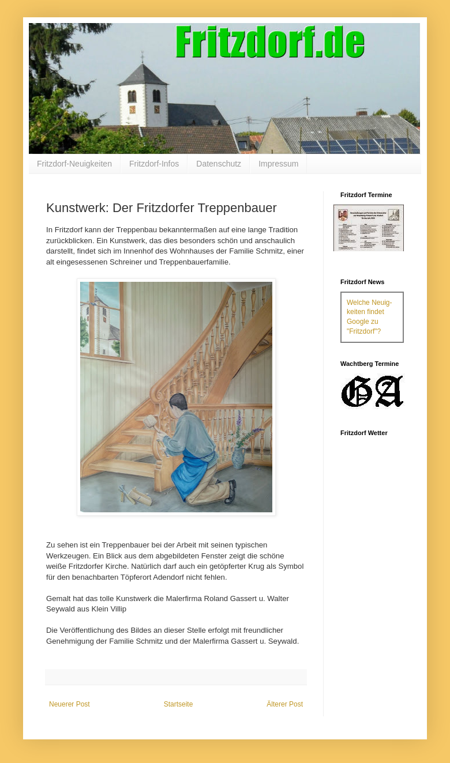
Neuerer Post (69, 704)
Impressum (278, 163)
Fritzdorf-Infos (154, 163)
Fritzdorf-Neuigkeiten (74, 163)
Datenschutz (218, 163)
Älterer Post (285, 704)
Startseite (178, 704)
